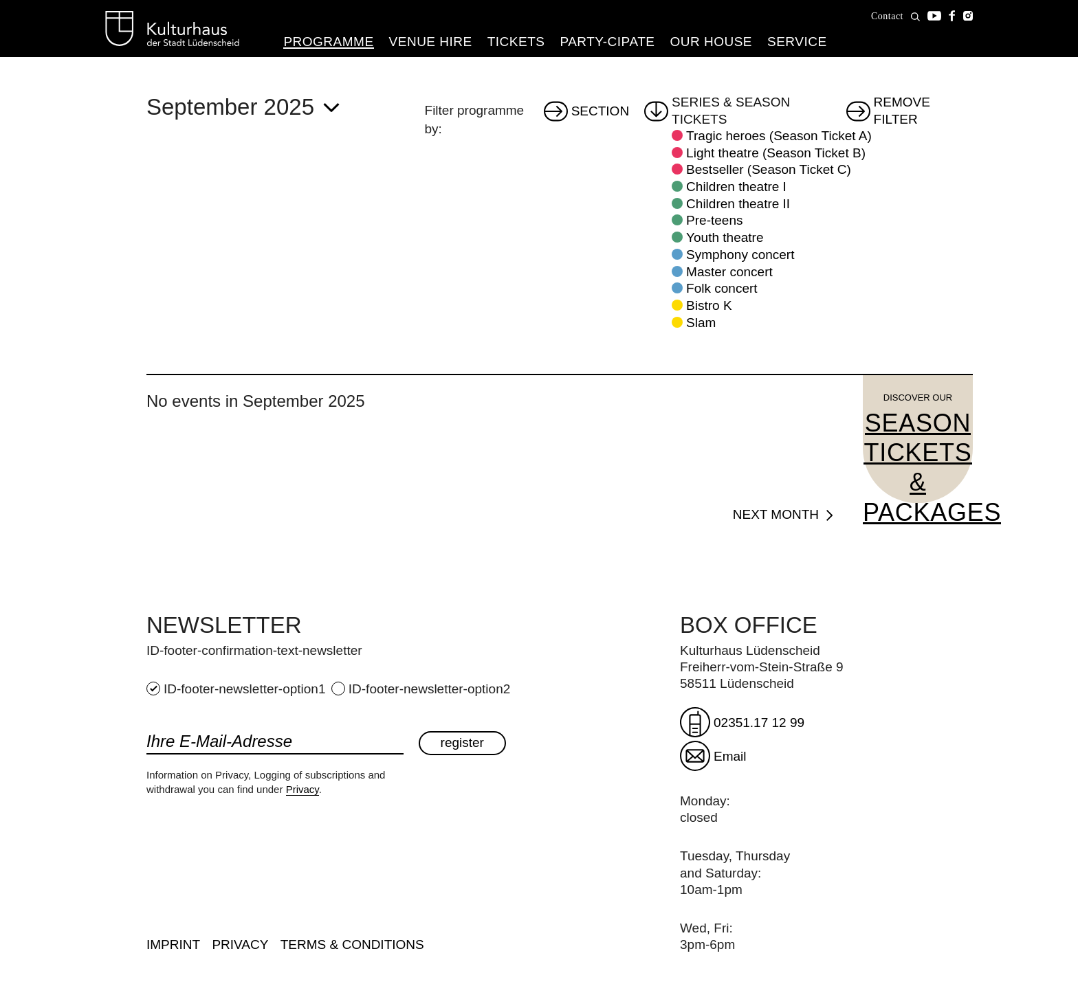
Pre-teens (714, 220)
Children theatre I (736, 186)
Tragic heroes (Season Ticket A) (779, 135)
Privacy (302, 789)
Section (600, 111)
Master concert (729, 272)
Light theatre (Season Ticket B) (776, 153)
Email (730, 756)
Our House (711, 41)
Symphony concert (740, 254)
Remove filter (902, 111)
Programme (328, 41)
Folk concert (721, 288)
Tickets (516, 41)
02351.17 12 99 (759, 722)
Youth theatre (724, 237)
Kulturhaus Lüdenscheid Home (172, 29)
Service (797, 41)
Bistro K (709, 305)
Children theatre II (738, 204)
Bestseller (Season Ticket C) (768, 169)
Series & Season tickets (731, 111)
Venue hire (430, 41)
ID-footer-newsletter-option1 (237, 689)
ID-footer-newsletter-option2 (421, 689)
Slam (701, 322)
